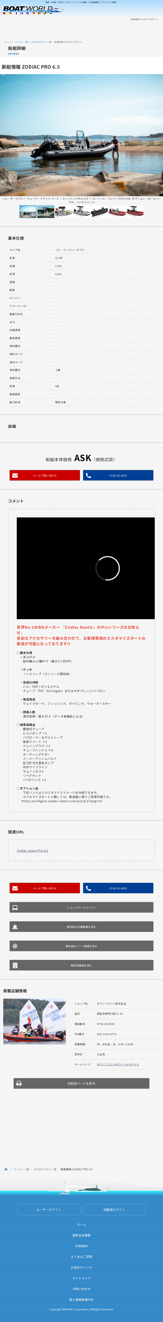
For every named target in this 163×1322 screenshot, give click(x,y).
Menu (157, 10)
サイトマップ (81, 1278)
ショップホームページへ (81, 907)
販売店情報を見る (81, 965)
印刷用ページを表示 (82, 1083)
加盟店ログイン (114, 1209)
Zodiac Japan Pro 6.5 (32, 850)
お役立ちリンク (81, 1267)
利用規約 (81, 1246)
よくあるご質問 (81, 1256)
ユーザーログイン (49, 1209)
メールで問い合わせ (45, 475)
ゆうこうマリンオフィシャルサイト (118, 1064)
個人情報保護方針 (81, 1299)
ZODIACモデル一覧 (41, 41)
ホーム (8, 41)
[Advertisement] (81, 30)
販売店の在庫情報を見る (81, 927)
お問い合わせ (81, 1289)
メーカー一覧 (21, 41)
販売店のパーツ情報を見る (81, 946)
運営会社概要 (81, 1235)
